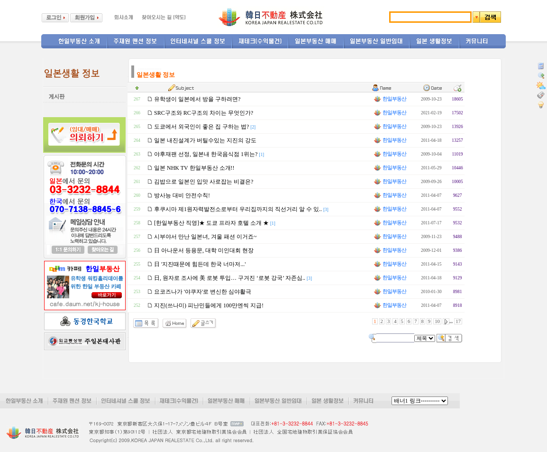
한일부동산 (390, 98)
